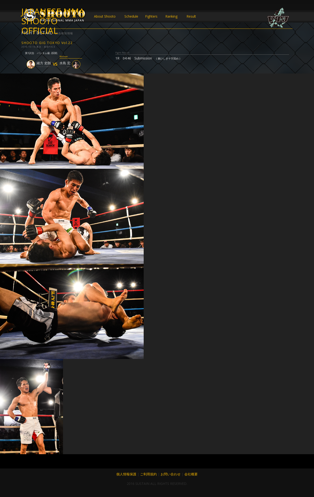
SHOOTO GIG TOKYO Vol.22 (47, 42)
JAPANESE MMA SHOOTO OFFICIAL (52, 16)
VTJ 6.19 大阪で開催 (278, 18)
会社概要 (191, 474)
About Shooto (105, 16)
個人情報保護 (126, 474)
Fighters (151, 16)
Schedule (131, 16)
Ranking (171, 16)
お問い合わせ (171, 474)
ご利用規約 (148, 474)
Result (191, 16)
